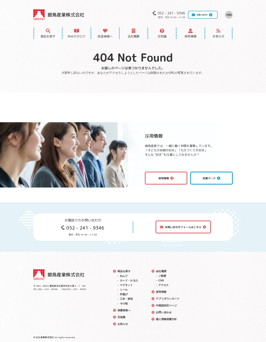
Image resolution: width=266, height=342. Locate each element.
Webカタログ (76, 36)
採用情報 (191, 36)
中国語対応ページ (166, 305)
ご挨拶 (162, 275)
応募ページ (209, 178)
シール (124, 289)
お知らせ (219, 36)
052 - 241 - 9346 (85, 228)
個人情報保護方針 (166, 319)
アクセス (163, 285)
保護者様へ (105, 36)
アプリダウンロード (167, 298)
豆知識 (162, 36)
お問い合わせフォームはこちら (183, 227)
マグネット (126, 285)
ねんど (124, 275)
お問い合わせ (202, 14)
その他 (124, 303)
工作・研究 (126, 298)
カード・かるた (129, 280)
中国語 (229, 14)
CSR (161, 280)
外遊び (124, 294)
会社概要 (134, 36)
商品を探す (48, 36)
